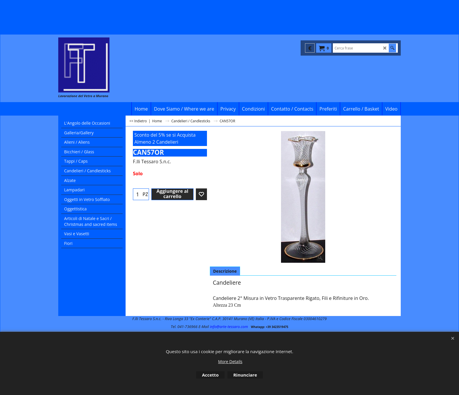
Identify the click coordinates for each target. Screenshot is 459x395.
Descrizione (225, 271)
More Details (230, 361)
